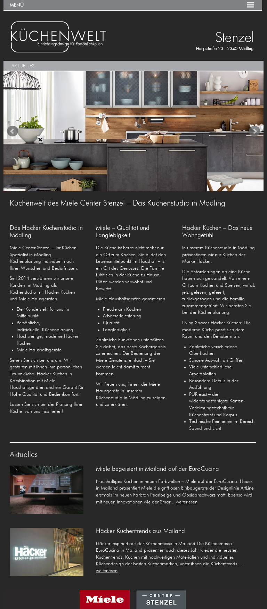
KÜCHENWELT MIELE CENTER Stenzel (132, 35)
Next (254, 131)
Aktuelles (22, 66)
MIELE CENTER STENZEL (132, 599)
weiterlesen (186, 502)
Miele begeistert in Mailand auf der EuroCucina (157, 469)
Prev (12, 131)
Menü (17, 5)
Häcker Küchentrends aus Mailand (140, 531)
